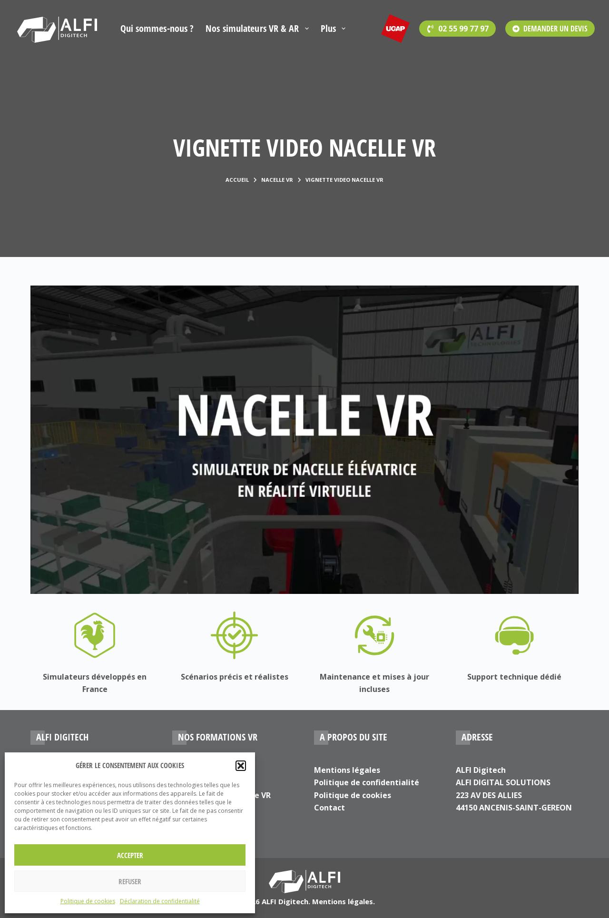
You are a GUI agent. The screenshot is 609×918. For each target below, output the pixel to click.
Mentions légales (347, 770)
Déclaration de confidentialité (160, 901)
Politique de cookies (87, 901)
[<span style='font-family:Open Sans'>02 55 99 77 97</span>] (457, 28)
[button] (241, 765)
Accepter (130, 855)
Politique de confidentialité (366, 782)
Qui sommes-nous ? (157, 28)
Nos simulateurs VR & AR (259, 28)
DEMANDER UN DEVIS (550, 28)
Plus (335, 28)
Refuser (129, 881)
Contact (329, 807)
